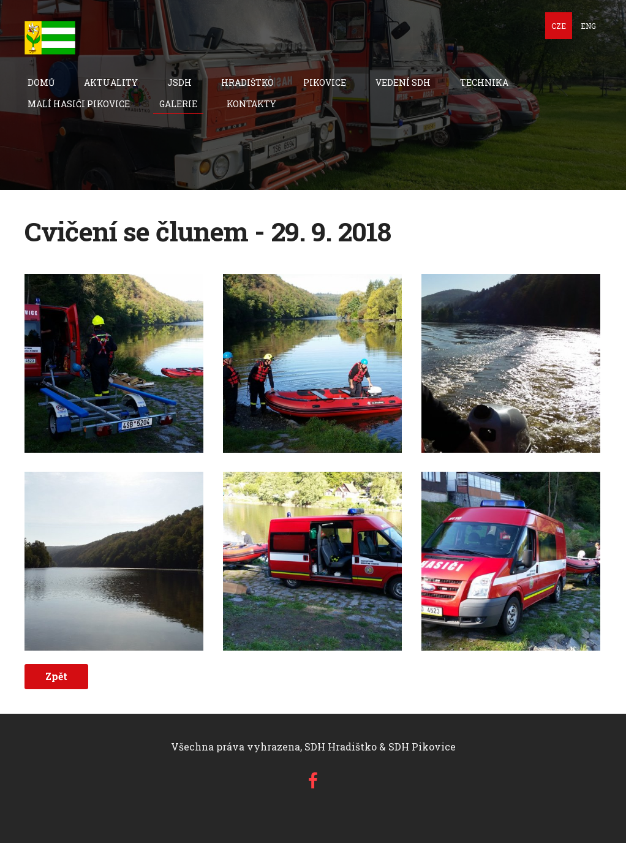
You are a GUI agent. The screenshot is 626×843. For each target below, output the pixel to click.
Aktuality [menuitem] (111, 82)
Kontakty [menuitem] (251, 104)
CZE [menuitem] (558, 26)
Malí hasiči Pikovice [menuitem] (79, 104)
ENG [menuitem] (588, 26)
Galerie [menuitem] (178, 104)
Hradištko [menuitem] (247, 82)
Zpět (56, 676)
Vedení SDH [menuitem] (403, 82)
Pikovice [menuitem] (324, 82)
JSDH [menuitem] (179, 82)
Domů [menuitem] (41, 82)
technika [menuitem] (484, 82)
